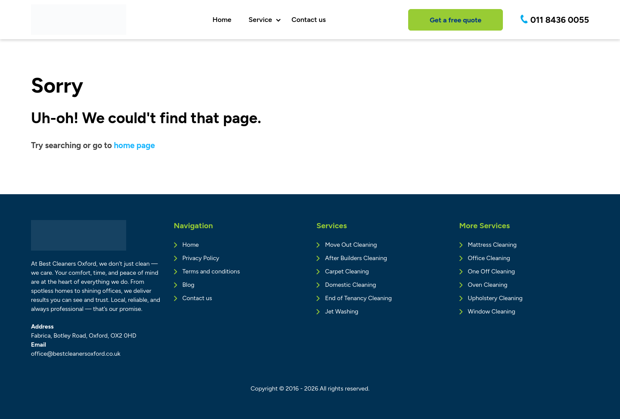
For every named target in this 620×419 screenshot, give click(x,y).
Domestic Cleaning (350, 285)
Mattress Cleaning (492, 244)
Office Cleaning (489, 258)
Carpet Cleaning (347, 271)
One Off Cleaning (491, 271)
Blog (189, 285)
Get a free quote (455, 20)
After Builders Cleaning (356, 258)
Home (221, 20)
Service (260, 20)
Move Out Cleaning (351, 244)
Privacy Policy (201, 258)
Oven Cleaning (488, 285)
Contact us (308, 20)
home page (134, 145)
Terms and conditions (211, 271)
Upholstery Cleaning (495, 298)
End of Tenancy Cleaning (358, 298)
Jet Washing (341, 311)
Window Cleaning (491, 311)
